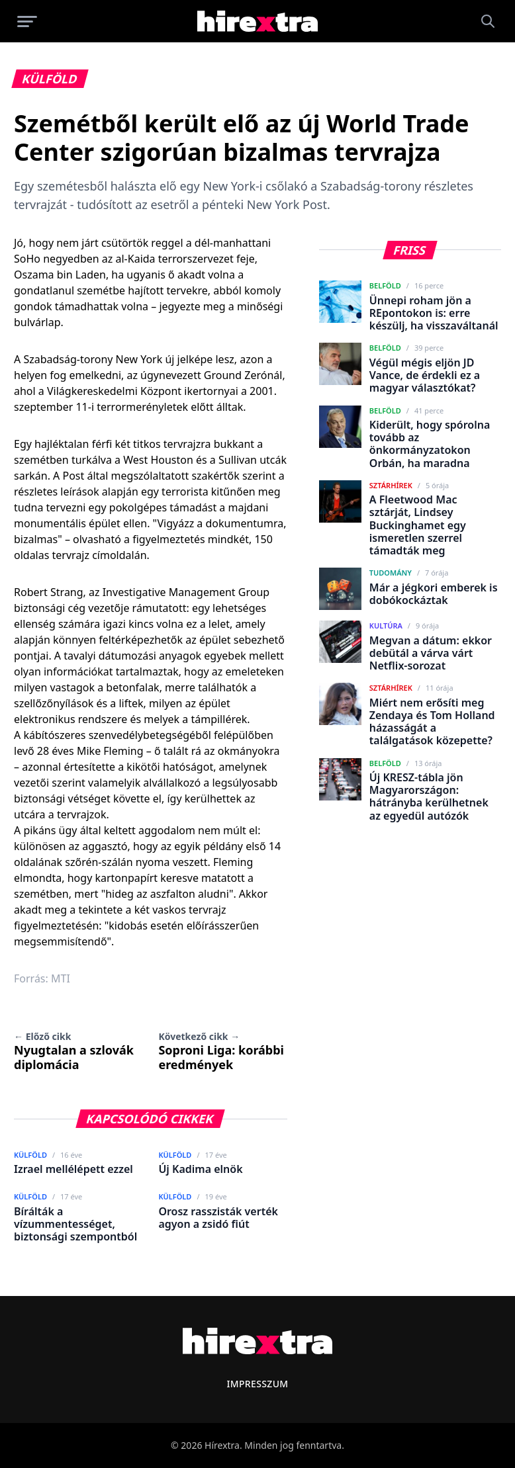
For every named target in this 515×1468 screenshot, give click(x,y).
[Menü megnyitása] (27, 21)
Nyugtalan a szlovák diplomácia (74, 1051)
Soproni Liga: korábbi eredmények (221, 1051)
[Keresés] (487, 21)
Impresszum (257, 1383)
